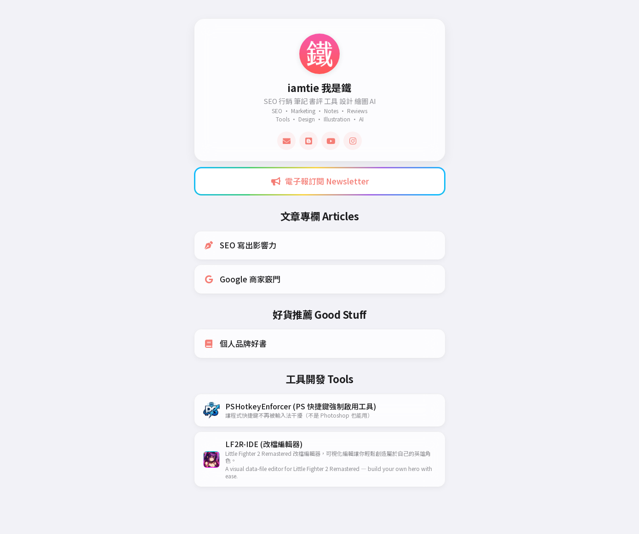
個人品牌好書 (235, 344)
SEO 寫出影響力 (240, 245)
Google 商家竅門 (242, 279)
